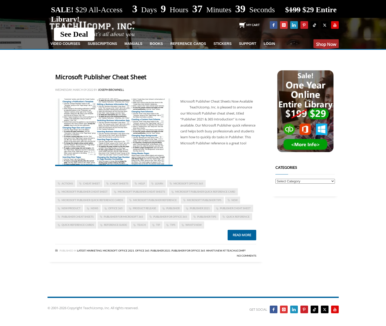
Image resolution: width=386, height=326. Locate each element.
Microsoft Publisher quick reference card (205, 191)
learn (159, 183)
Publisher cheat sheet (235, 208)
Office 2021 (126, 250)
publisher (173, 208)
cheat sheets (119, 183)
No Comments (246, 255)
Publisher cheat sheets (77, 216)
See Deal (74, 34)
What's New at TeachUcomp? (225, 250)
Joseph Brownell (111, 89)
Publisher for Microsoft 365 (123, 216)
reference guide (115, 224)
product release (144, 208)
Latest (81, 250)
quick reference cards (78, 224)
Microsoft (110, 250)
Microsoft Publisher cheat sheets (141, 191)
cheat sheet (91, 183)
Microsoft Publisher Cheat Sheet (100, 77)
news (94, 208)
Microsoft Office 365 (188, 183)
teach (141, 224)
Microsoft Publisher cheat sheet (85, 191)
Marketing (94, 250)
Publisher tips (206, 216)
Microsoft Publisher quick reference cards (92, 200)
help (141, 183)
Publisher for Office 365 (170, 216)
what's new (193, 224)
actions (67, 183)
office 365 (115, 208)
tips (172, 224)
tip (158, 224)
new (234, 200)
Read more (242, 235)
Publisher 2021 (200, 208)
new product (71, 208)
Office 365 (142, 250)
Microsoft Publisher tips (204, 200)
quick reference (238, 216)
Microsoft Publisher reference (155, 200)
